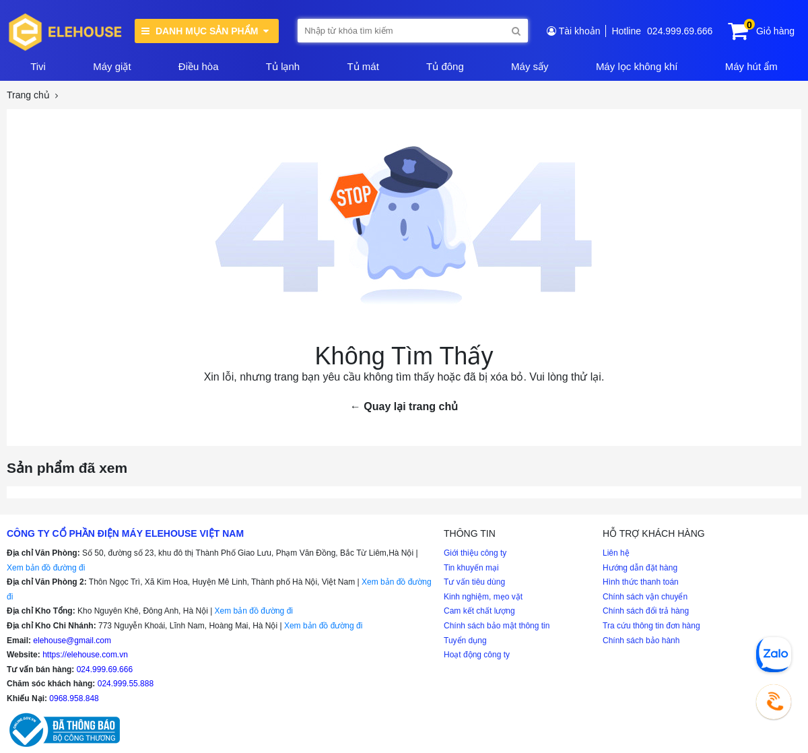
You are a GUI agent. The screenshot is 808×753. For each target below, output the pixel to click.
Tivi (38, 66)
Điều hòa (198, 66)
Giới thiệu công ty (475, 553)
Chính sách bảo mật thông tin (496, 625)
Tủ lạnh (283, 66)
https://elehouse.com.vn (85, 654)
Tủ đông (445, 66)
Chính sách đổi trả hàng (646, 611)
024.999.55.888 (126, 683)
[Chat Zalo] (773, 654)
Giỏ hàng (775, 31)
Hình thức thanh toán (641, 582)
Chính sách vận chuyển (645, 596)
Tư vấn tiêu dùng (474, 582)
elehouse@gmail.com (72, 640)
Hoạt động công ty (477, 654)
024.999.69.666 (679, 31)
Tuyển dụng (465, 640)
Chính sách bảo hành (641, 640)
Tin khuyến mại (471, 567)
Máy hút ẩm (751, 66)
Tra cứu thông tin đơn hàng (651, 625)
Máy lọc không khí (637, 66)
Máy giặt (112, 66)
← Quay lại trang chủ (404, 406)
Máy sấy (530, 66)
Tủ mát (362, 66)
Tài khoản (580, 31)
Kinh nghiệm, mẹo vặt (483, 596)
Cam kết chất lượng (479, 611)
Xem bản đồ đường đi (46, 567)
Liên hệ (616, 553)
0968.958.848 (73, 698)
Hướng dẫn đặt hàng (640, 567)
